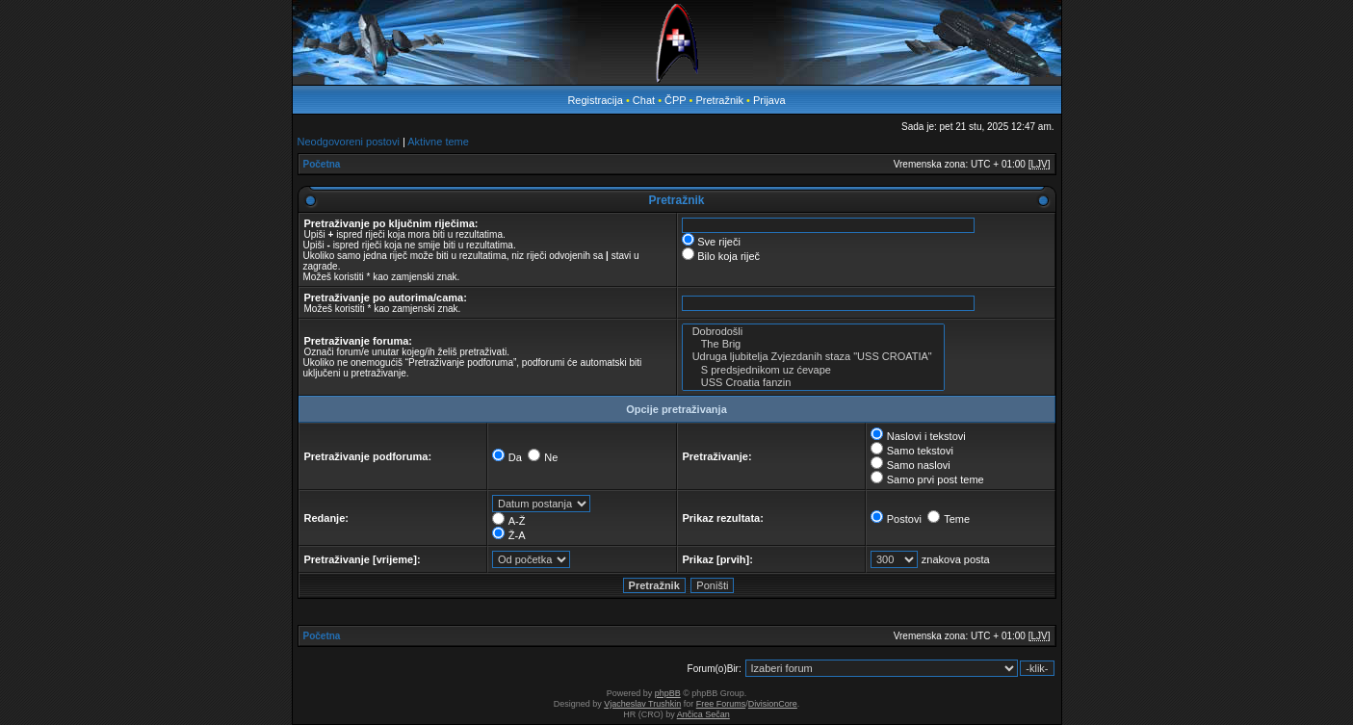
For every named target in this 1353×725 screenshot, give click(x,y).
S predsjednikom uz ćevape (813, 370)
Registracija (594, 100)
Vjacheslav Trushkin (642, 704)
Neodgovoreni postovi (349, 141)
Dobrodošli (813, 331)
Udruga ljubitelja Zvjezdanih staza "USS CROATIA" (813, 356)
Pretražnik (719, 100)
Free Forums (721, 704)
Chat (645, 100)
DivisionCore (772, 704)
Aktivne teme (438, 141)
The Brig (813, 344)
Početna (322, 164)
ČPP (675, 100)
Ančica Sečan (703, 714)
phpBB (668, 693)
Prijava (769, 100)
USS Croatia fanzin (813, 382)
